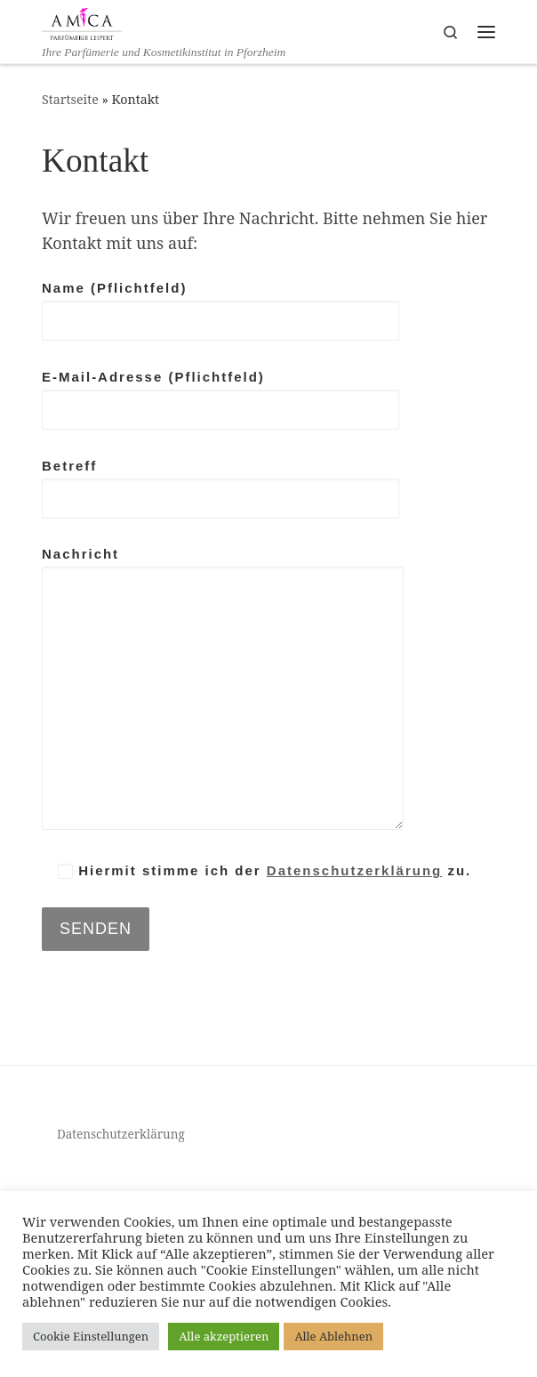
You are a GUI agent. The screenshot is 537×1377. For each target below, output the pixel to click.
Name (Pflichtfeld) (220, 310)
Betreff (220, 488)
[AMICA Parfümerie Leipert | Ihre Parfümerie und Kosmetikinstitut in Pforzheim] (82, 22)
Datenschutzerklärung (354, 870)
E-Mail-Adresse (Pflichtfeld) (220, 399)
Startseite (70, 99)
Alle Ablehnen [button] (333, 1336)
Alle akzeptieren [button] (223, 1336)
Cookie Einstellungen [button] (90, 1336)
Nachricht (223, 688)
